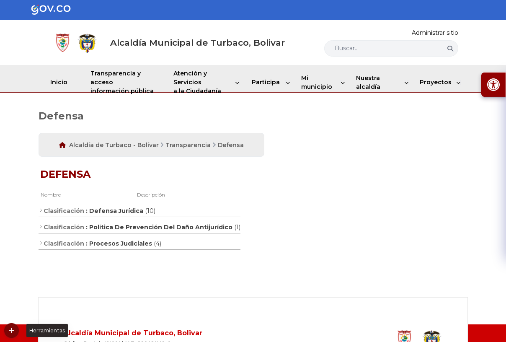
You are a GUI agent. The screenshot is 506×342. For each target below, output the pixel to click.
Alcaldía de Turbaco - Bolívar (114, 145)
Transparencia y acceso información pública (125, 82)
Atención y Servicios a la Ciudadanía (201, 82)
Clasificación (61, 211)
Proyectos (436, 82)
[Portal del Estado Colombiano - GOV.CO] (57, 10)
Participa (268, 82)
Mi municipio (317, 82)
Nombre (51, 195)
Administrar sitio (435, 32)
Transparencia (188, 145)
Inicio (59, 82)
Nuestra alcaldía (368, 82)
